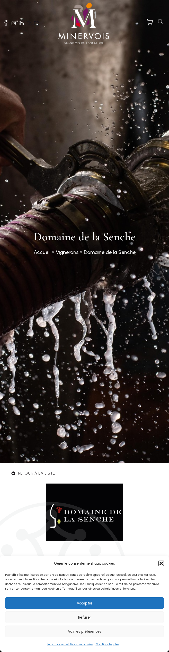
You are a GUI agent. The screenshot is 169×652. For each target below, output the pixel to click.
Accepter (84, 603)
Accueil (42, 252)
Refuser (84, 617)
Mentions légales (107, 644)
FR (36, 23)
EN (29, 23)
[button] (161, 563)
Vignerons (67, 252)
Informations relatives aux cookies (70, 644)
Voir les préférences (84, 631)
